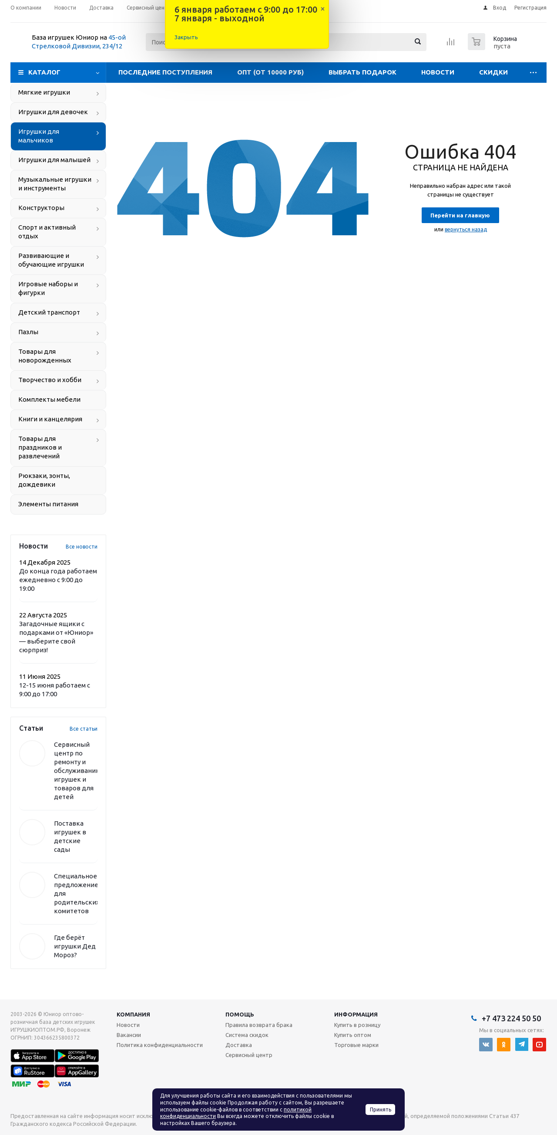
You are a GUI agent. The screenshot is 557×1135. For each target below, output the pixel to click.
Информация (356, 1014)
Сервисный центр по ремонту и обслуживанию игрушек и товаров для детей (77, 770)
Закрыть (186, 37)
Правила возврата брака (258, 1025)
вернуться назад (466, 229)
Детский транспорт (49, 312)
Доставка (238, 1045)
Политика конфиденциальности (160, 1045)
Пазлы (28, 331)
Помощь (239, 1014)
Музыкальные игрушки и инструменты (54, 184)
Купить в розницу (357, 1025)
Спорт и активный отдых (47, 232)
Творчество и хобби (49, 379)
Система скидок (246, 1035)
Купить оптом (352, 1035)
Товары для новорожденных (44, 356)
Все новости (81, 546)
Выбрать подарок (362, 72)
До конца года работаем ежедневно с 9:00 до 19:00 (58, 579)
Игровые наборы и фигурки (48, 288)
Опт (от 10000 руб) (270, 72)
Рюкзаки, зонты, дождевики (44, 480)
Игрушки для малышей (54, 159)
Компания (133, 1014)
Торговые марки (356, 1045)
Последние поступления (165, 72)
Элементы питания (48, 504)
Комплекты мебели (49, 399)
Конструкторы (41, 207)
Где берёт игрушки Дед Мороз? (75, 946)
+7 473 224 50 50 (511, 1018)
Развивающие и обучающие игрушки (51, 260)
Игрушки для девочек (53, 111)
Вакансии (129, 1035)
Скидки (493, 72)
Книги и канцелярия (50, 419)
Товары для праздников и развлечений (40, 447)
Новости (437, 72)
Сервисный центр (248, 1055)
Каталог (44, 72)
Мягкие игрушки (44, 92)
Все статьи (83, 729)
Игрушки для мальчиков (38, 136)
